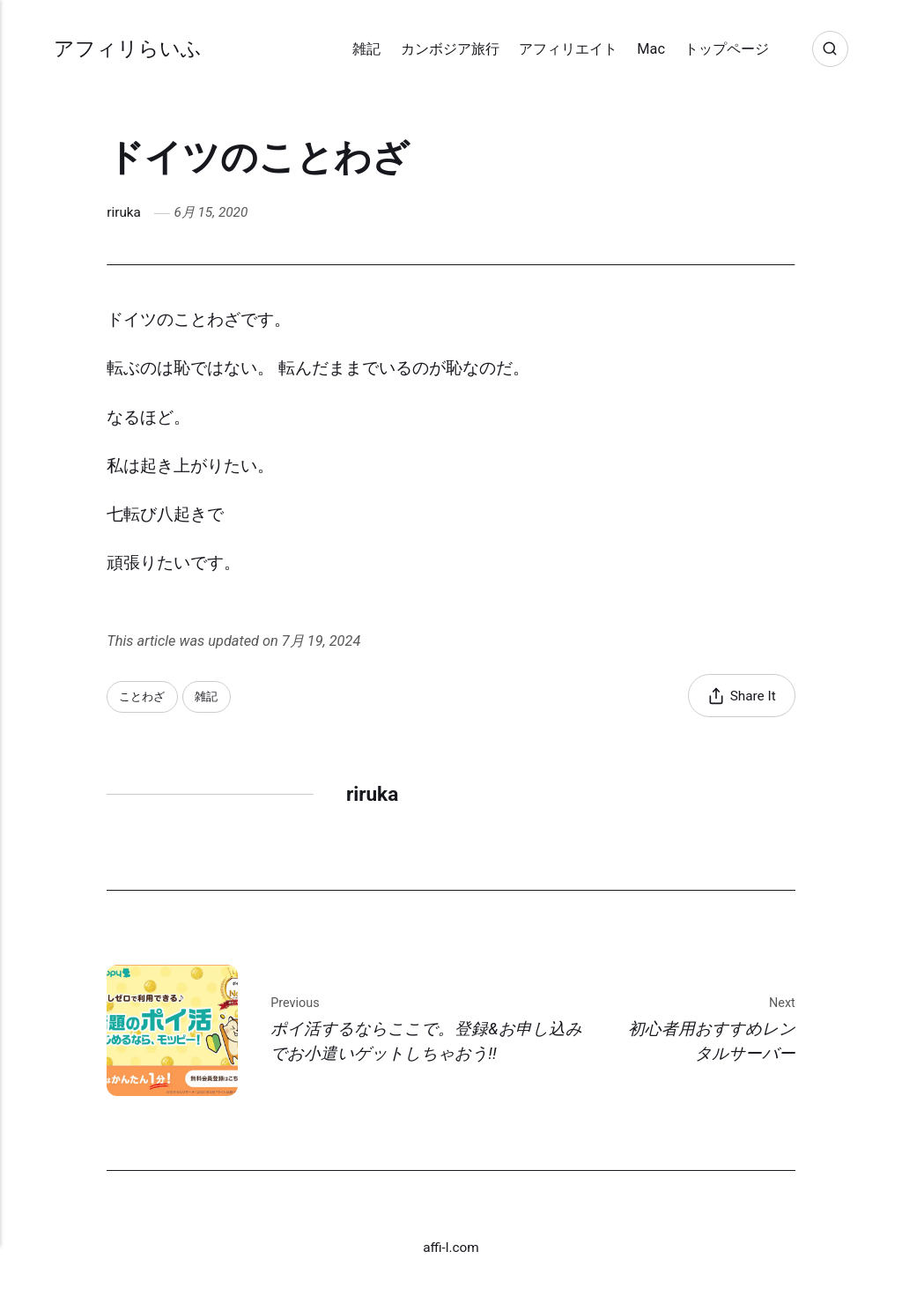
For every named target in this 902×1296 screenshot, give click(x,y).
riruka (124, 212)
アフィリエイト (568, 49)
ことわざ (142, 696)
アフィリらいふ (128, 49)
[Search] (830, 49)
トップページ (726, 49)
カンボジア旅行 (450, 49)
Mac (651, 49)
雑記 (366, 49)
